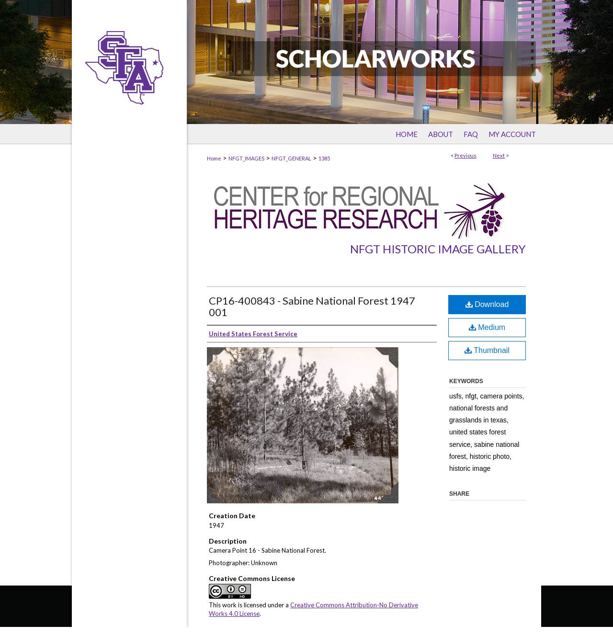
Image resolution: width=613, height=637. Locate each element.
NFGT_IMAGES (246, 158)
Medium (487, 327)
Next (499, 155)
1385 (324, 158)
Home (214, 158)
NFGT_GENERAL (291, 158)
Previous (465, 155)
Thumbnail (487, 350)
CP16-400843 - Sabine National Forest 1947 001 (312, 306)
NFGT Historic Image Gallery (438, 249)
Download (487, 304)
